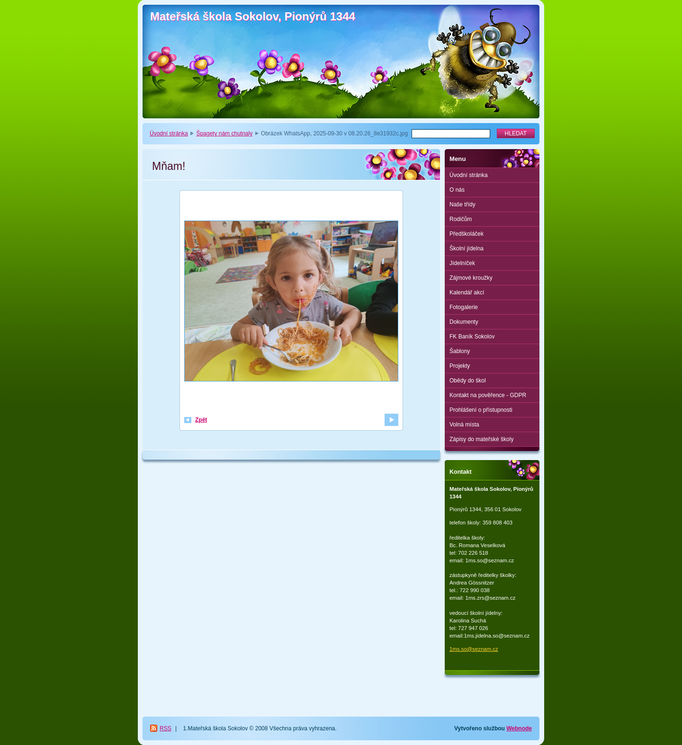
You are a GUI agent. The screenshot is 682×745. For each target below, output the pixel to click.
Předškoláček (466, 234)
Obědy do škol (467, 380)
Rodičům (460, 219)
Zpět (201, 420)
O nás (457, 189)
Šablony (459, 351)
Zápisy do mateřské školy (481, 439)
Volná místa (464, 424)
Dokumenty (463, 322)
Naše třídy (462, 204)
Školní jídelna (466, 248)
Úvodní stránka (169, 133)
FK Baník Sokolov (471, 336)
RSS (165, 728)
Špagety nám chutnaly (224, 133)
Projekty (459, 366)
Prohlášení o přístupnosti (480, 410)
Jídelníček (462, 263)
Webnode (519, 728)
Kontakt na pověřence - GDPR (487, 395)
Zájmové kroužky (471, 278)
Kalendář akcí (466, 292)
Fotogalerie (463, 307)
